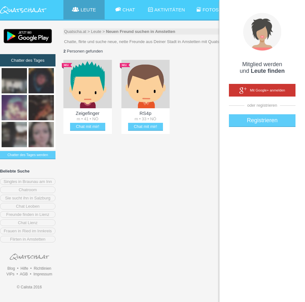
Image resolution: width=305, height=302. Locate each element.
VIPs (10, 274)
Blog (11, 268)
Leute (96, 31)
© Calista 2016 (29, 287)
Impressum (42, 274)
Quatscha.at (75, 31)
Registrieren (262, 120)
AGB (24, 274)
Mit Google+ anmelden (262, 90)
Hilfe (24, 268)
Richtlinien (42, 268)
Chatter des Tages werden (27, 155)
